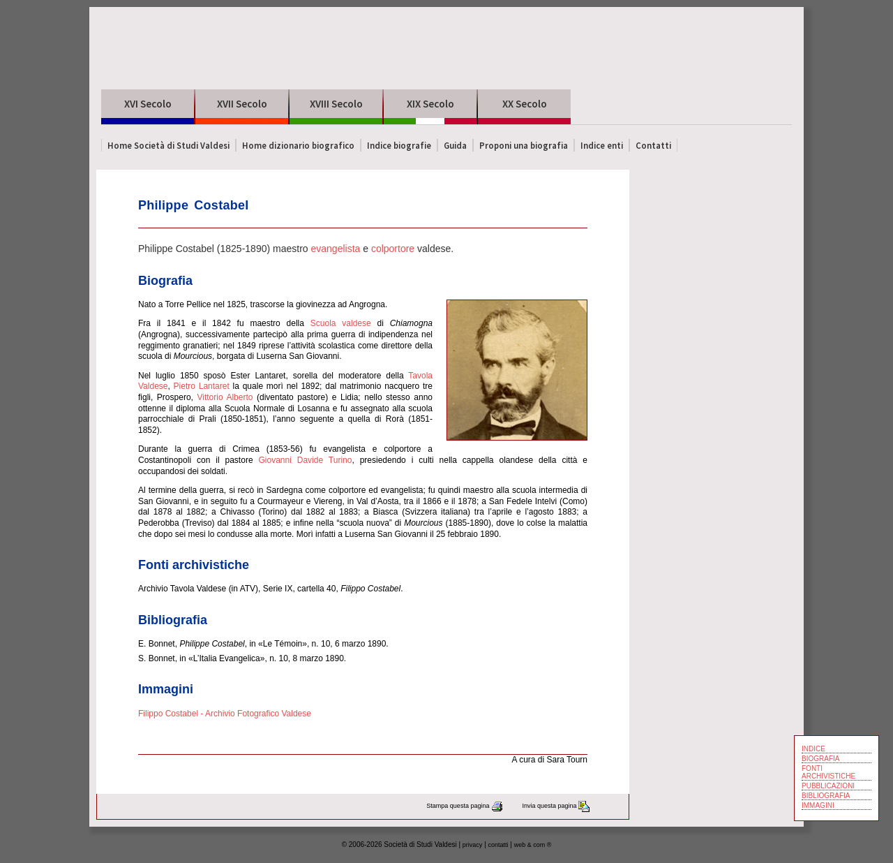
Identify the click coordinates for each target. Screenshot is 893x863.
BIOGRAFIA (820, 758)
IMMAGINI (818, 805)
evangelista (335, 248)
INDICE (813, 749)
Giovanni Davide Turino (305, 460)
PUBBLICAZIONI (828, 786)
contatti (498, 844)
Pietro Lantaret (202, 386)
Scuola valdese (340, 323)
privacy (473, 844)
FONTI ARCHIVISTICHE (828, 772)
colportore (392, 248)
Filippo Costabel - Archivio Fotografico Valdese (224, 713)
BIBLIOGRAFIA (826, 795)
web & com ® (533, 844)
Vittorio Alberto (225, 397)
